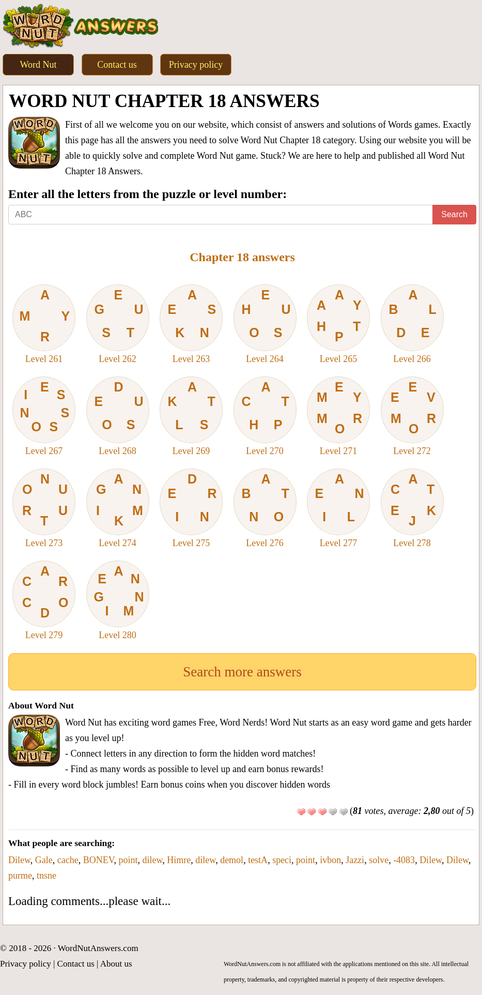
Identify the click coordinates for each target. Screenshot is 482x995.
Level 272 (412, 416)
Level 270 (265, 416)
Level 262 (118, 324)
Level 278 (412, 508)
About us (116, 964)
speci (281, 860)
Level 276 (265, 508)
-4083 (404, 860)
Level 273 (44, 508)
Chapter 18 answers (242, 257)
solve (378, 860)
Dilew (19, 860)
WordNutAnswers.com (98, 948)
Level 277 (338, 508)
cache (68, 860)
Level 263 (191, 324)
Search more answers (242, 672)
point (127, 860)
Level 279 (44, 600)
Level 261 (44, 324)
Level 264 (265, 324)
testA (258, 860)
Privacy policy (196, 64)
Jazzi (355, 860)
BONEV (98, 860)
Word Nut (38, 64)
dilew (152, 860)
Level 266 (412, 324)
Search (454, 214)
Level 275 (191, 508)
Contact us (117, 64)
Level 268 (118, 416)
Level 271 (338, 416)
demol (231, 860)
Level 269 (191, 416)
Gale (44, 860)
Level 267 (44, 416)
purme (20, 875)
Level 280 (118, 600)
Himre (179, 860)
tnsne (46, 875)
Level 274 (118, 508)
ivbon (330, 860)
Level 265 (338, 324)
